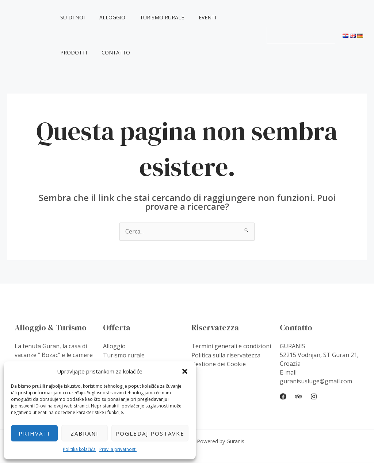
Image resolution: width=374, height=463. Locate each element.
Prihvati (34, 433)
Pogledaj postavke (149, 433)
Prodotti (228, 17)
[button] (184, 371)
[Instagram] (313, 397)
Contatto (76, 52)
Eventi (196, 17)
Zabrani (84, 433)
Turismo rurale (155, 17)
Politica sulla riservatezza (225, 355)
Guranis (21, 35)
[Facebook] (283, 397)
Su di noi (74, 17)
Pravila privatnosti (118, 449)
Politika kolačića (79, 449)
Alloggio (109, 17)
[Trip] (298, 397)
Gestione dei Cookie (218, 364)
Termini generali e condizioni (231, 346)
